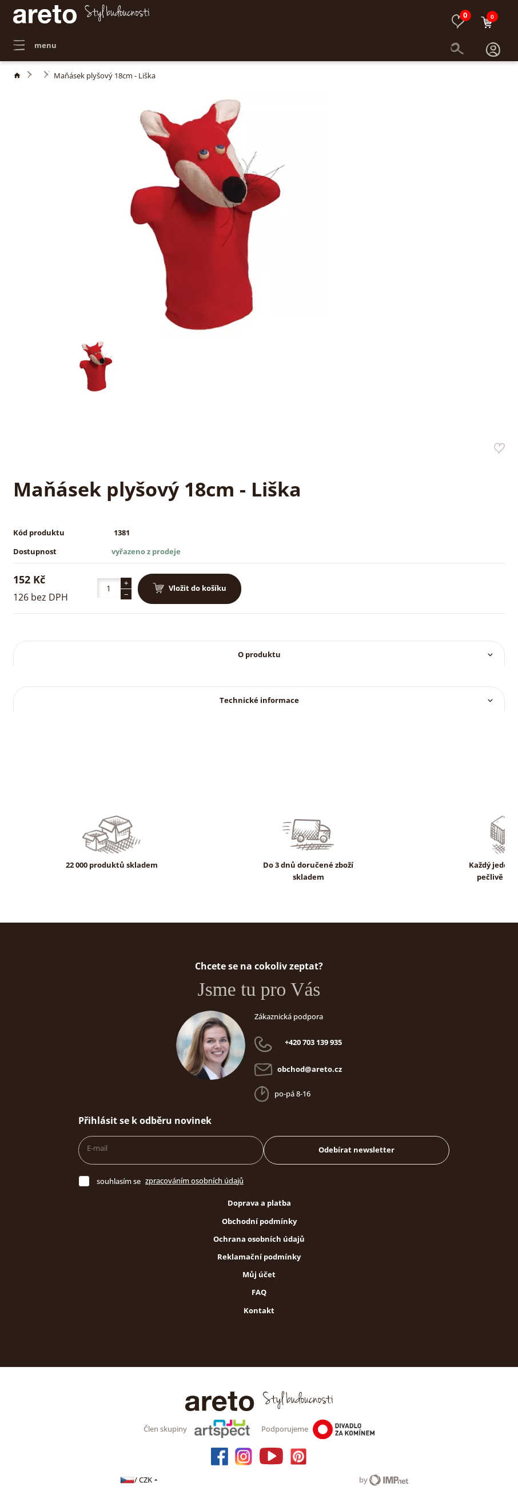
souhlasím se (119, 1181)
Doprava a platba (259, 1203)
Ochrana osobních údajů (259, 1239)
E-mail (97, 1148)
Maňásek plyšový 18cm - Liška (105, 75)
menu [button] (35, 40)
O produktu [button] (366, 654)
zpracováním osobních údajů (194, 1180)
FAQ (259, 1292)
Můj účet (259, 1274)
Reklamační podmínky (259, 1256)
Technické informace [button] (357, 700)
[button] (493, 40)
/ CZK (140, 1479)
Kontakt (259, 1310)
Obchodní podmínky (259, 1221)
